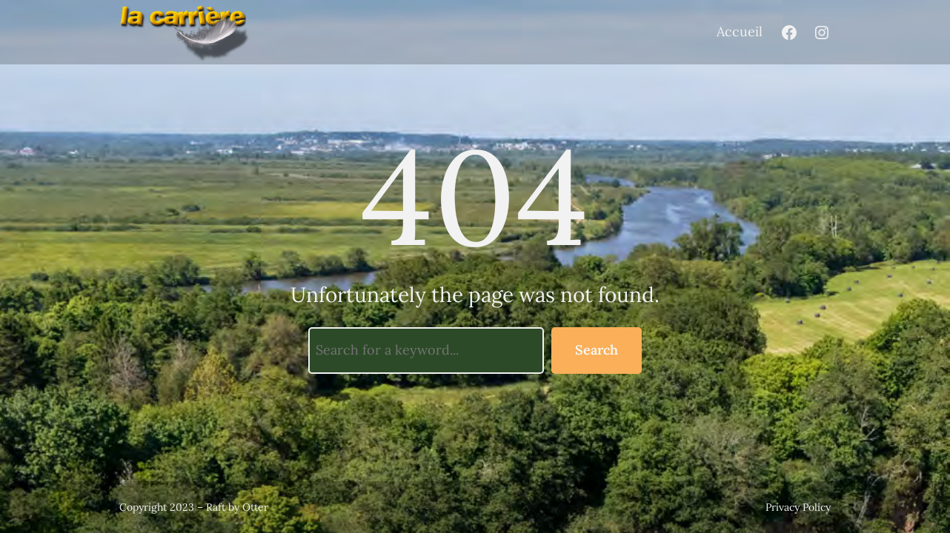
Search (596, 349)
